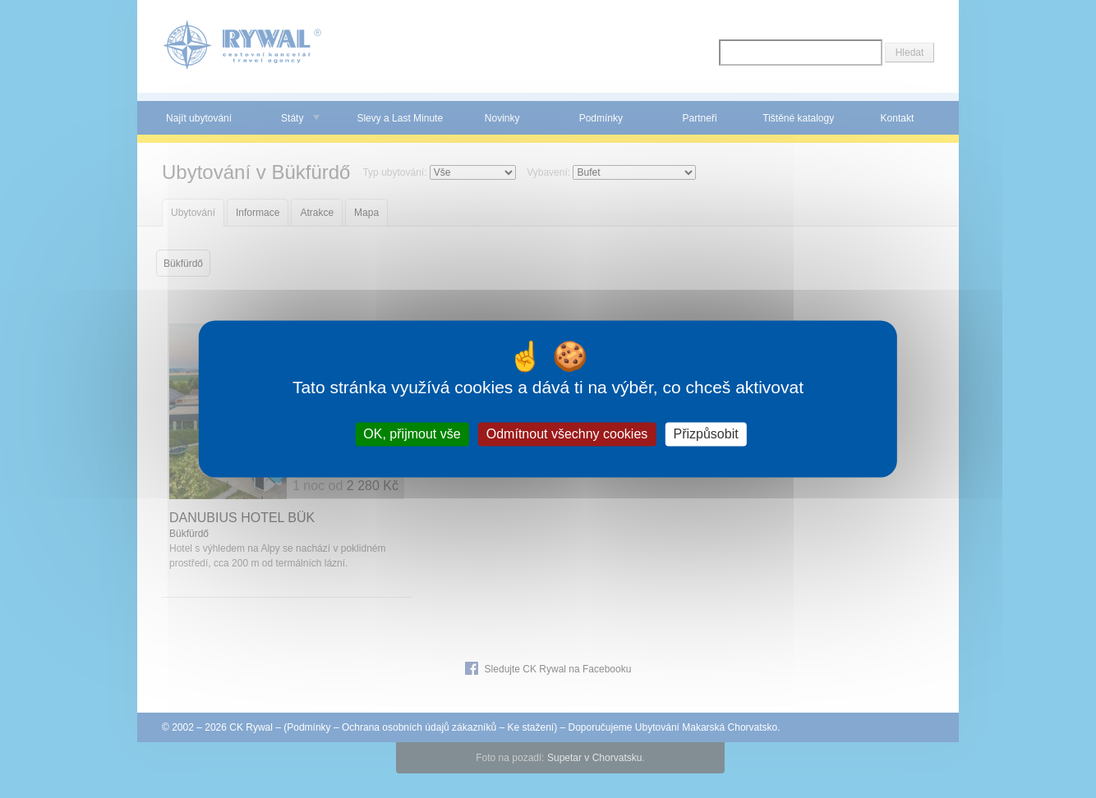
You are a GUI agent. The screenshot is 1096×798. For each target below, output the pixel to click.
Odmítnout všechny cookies (567, 434)
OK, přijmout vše (411, 434)
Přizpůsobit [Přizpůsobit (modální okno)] (705, 434)
